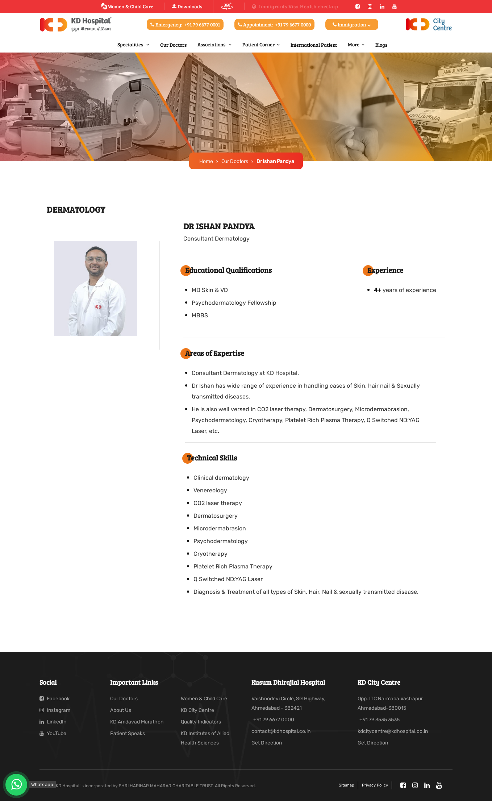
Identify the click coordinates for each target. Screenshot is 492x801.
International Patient (314, 44)
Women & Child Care (127, 6)
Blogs (381, 44)
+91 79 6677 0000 (273, 720)
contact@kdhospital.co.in (280, 731)
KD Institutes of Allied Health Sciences (205, 738)
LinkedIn (52, 722)
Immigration (352, 24)
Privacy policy (375, 785)
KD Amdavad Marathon (136, 722)
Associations (211, 44)
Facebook (54, 699)
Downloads (187, 6)
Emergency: (185, 24)
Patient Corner (258, 44)
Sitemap (346, 785)
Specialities (130, 44)
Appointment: (274, 24)
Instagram (54, 710)
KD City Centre (197, 710)
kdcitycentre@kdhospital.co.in (393, 731)
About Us (120, 710)
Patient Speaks (127, 733)
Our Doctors (173, 44)
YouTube (52, 733)
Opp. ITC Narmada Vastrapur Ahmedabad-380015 (390, 703)
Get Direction (266, 743)
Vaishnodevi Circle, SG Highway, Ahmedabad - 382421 (288, 703)
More (353, 44)
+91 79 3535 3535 (379, 720)
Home (206, 161)
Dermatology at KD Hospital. (261, 373)
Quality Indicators (201, 722)
